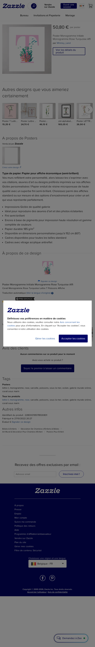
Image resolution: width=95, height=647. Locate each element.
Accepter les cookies (73, 338)
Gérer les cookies (45, 338)
